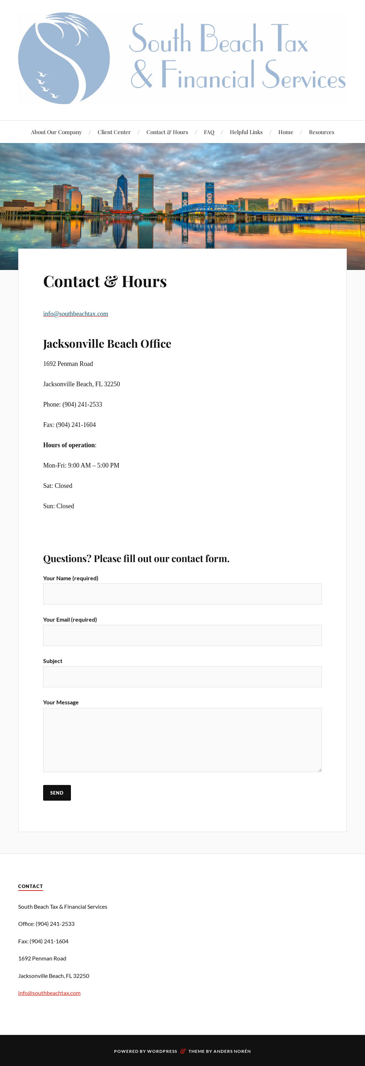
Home (285, 132)
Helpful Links (246, 132)
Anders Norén (232, 1051)
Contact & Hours (167, 132)
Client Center (114, 132)
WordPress (162, 1051)
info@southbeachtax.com (49, 992)
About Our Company (56, 132)
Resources (321, 132)
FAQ (209, 132)
